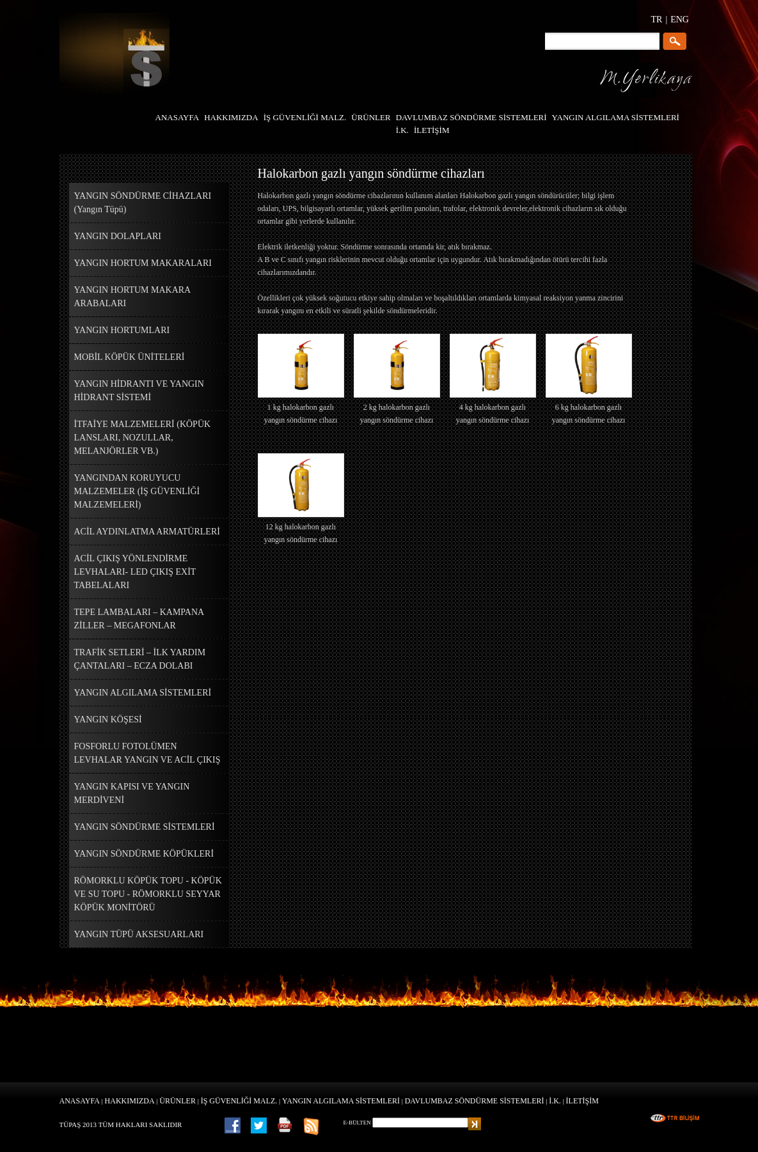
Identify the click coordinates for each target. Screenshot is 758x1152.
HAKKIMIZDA (130, 1100)
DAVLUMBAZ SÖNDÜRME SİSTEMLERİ (474, 1100)
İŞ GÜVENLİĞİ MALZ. (239, 1100)
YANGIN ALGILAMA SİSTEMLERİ (341, 1100)
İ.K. (555, 1100)
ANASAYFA (79, 1100)
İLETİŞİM (582, 1100)
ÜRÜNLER (177, 1100)
